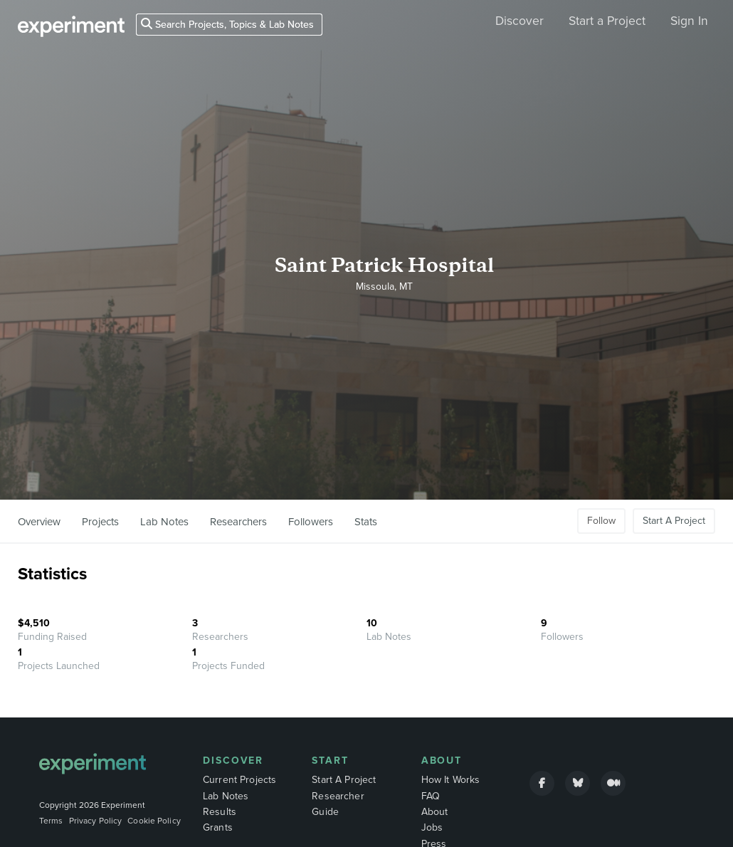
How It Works (450, 780)
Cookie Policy (154, 821)
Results (219, 812)
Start (330, 760)
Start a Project (607, 21)
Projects (100, 521)
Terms (51, 821)
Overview (39, 521)
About (442, 760)
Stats (365, 521)
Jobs (432, 827)
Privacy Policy (95, 821)
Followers (310, 521)
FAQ (430, 796)
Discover (519, 21)
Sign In (689, 21)
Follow (601, 521)
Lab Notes (164, 521)
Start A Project (674, 521)
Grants (218, 827)
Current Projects (239, 780)
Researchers (238, 521)
